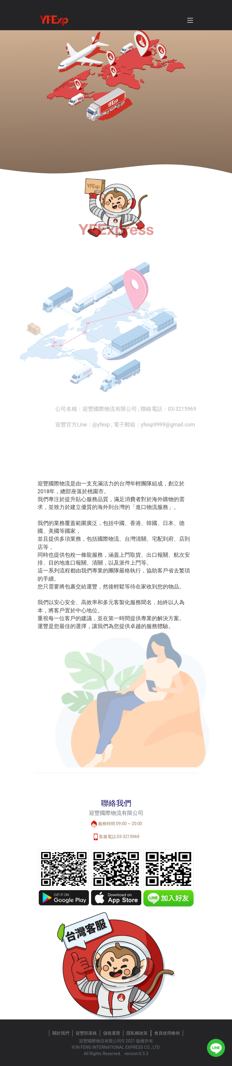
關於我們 (60, 1033)
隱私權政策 (137, 1033)
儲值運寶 (111, 1033)
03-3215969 (128, 836)
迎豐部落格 (86, 1033)
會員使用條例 (167, 1033)
